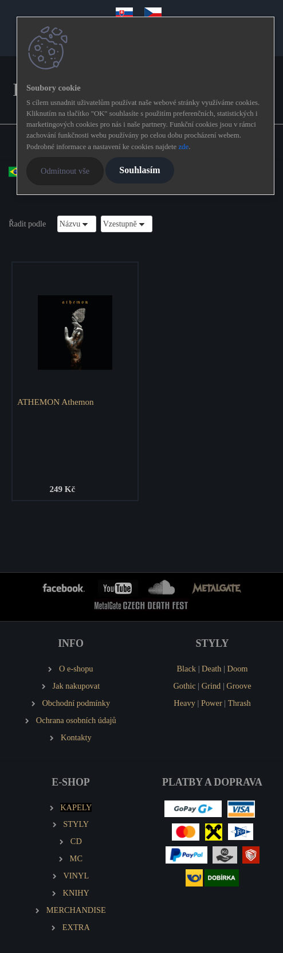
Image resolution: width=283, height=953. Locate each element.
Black (186, 668)
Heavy (184, 703)
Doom (237, 668)
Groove (238, 685)
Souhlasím (139, 170)
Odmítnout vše (65, 170)
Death (211, 668)
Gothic (184, 685)
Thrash (239, 703)
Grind (211, 685)
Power (211, 703)
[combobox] (76, 224)
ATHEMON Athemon (55, 402)
